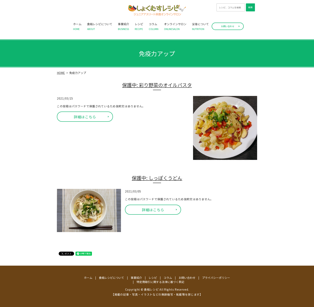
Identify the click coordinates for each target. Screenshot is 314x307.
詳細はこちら (85, 116)
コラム (153, 26)
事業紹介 (123, 26)
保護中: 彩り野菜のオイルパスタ (157, 85)
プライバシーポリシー (216, 278)
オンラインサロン (175, 26)
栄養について (200, 26)
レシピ (139, 26)
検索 (250, 7)
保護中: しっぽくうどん (157, 177)
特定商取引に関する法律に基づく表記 (160, 282)
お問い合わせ (227, 26)
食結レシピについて (99, 26)
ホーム (77, 26)
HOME (61, 73)
